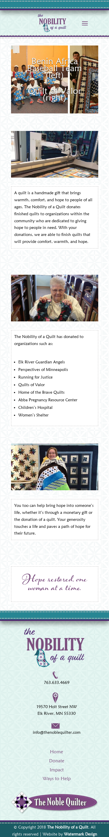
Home (56, 751)
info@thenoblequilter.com (57, 732)
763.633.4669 (56, 682)
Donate (56, 761)
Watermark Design (80, 834)
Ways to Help (57, 778)
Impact (57, 770)
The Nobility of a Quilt (67, 827)
